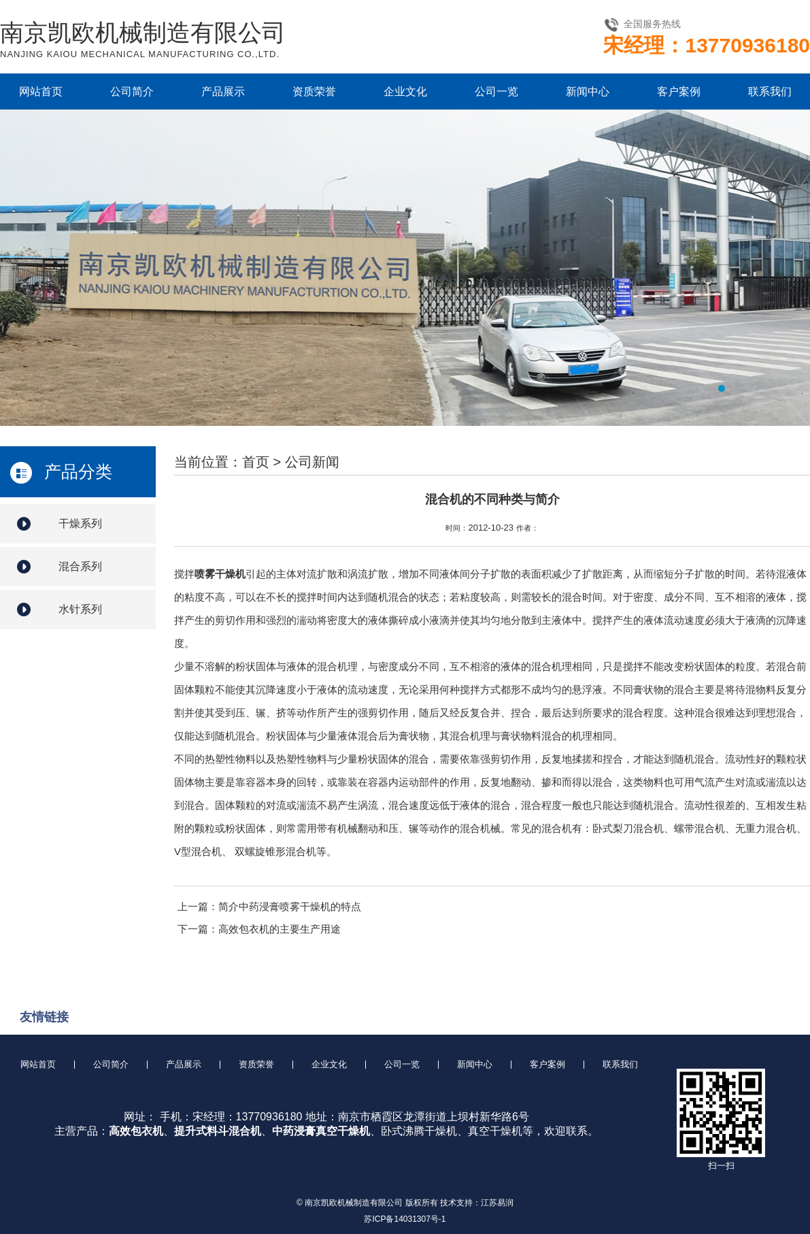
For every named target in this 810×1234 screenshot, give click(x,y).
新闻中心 (587, 91)
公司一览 (496, 91)
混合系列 (80, 566)
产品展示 (223, 91)
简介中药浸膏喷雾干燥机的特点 (289, 906)
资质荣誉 (314, 91)
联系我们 (770, 91)
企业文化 (405, 91)
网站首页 (41, 91)
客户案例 (679, 91)
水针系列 (80, 609)
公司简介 (132, 91)
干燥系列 (80, 523)
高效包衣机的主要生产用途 (279, 929)
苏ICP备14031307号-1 (404, 1219)
